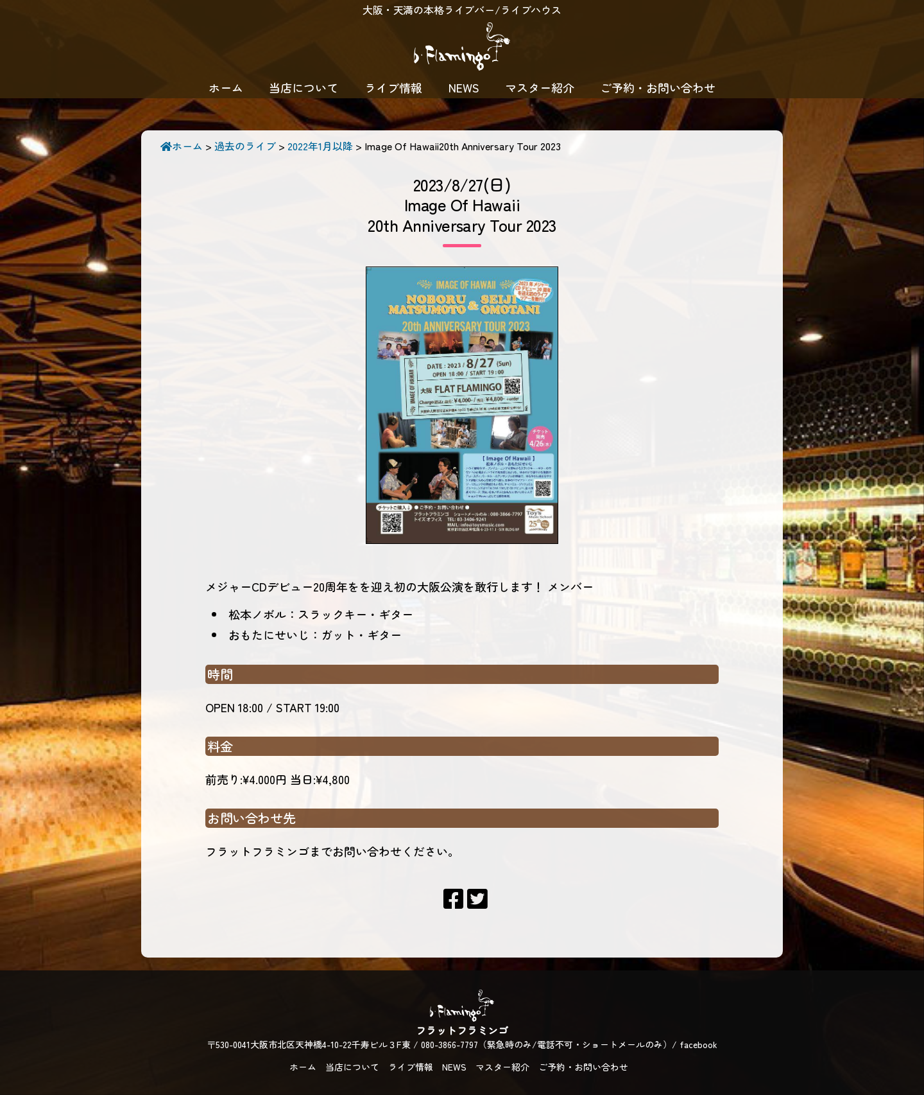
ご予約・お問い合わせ (657, 87)
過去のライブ (245, 145)
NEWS (464, 87)
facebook (698, 1044)
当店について (303, 87)
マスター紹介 (539, 87)
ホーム (226, 87)
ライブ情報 (393, 87)
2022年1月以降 (320, 145)
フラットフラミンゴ (462, 48)
